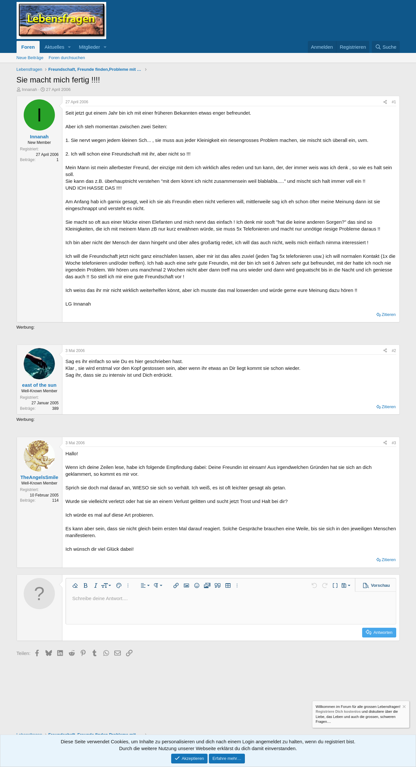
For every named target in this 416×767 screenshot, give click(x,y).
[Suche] (386, 47)
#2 (394, 350)
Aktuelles (54, 47)
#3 (394, 443)
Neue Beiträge (30, 57)
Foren (28, 47)
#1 (394, 102)
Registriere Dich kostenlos (338, 712)
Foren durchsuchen (67, 57)
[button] (69, 47)
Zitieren (389, 314)
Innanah (29, 89)
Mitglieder (89, 47)
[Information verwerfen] (403, 707)
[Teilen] (385, 102)
